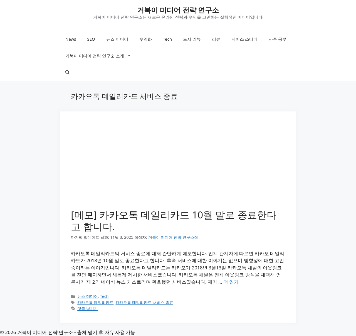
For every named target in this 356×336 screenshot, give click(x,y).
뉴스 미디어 (117, 39)
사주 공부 (277, 39)
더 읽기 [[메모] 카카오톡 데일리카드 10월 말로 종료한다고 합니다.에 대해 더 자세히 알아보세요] (231, 282)
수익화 (145, 39)
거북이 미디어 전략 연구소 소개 (101, 55)
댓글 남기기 (87, 308)
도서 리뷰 (192, 39)
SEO (91, 39)
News (70, 39)
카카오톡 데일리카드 (95, 302)
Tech (167, 39)
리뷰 (216, 39)
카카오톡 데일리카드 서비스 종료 (144, 302)
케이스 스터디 (244, 39)
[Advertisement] (178, 164)
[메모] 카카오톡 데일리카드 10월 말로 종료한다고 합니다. (173, 220)
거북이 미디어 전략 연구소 (178, 9)
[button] (67, 72)
